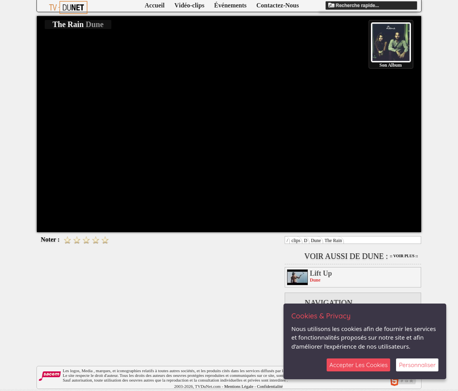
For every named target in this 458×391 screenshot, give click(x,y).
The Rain (333, 240)
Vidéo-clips (189, 5)
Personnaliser (417, 365)
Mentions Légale (238, 386)
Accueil (155, 5)
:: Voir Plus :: (404, 256)
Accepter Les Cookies (358, 365)
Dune (316, 240)
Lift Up (321, 273)
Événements (230, 5)
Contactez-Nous (277, 5)
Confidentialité (270, 386)
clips (295, 240)
